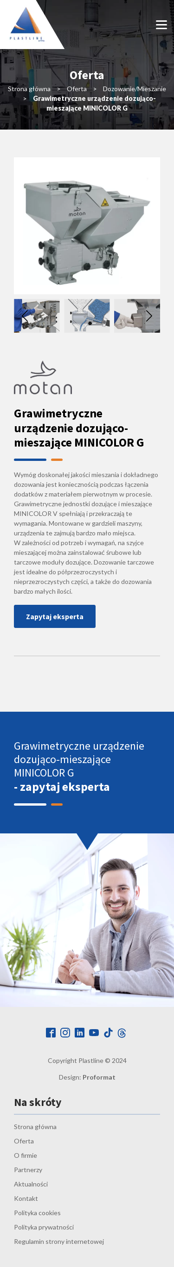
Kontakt (26, 1198)
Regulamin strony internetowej (59, 1241)
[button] (149, 316)
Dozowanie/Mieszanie (134, 89)
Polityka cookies (37, 1213)
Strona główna (29, 89)
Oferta (77, 89)
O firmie (25, 1155)
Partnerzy (28, 1170)
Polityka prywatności (44, 1227)
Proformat (99, 1077)
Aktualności (31, 1184)
